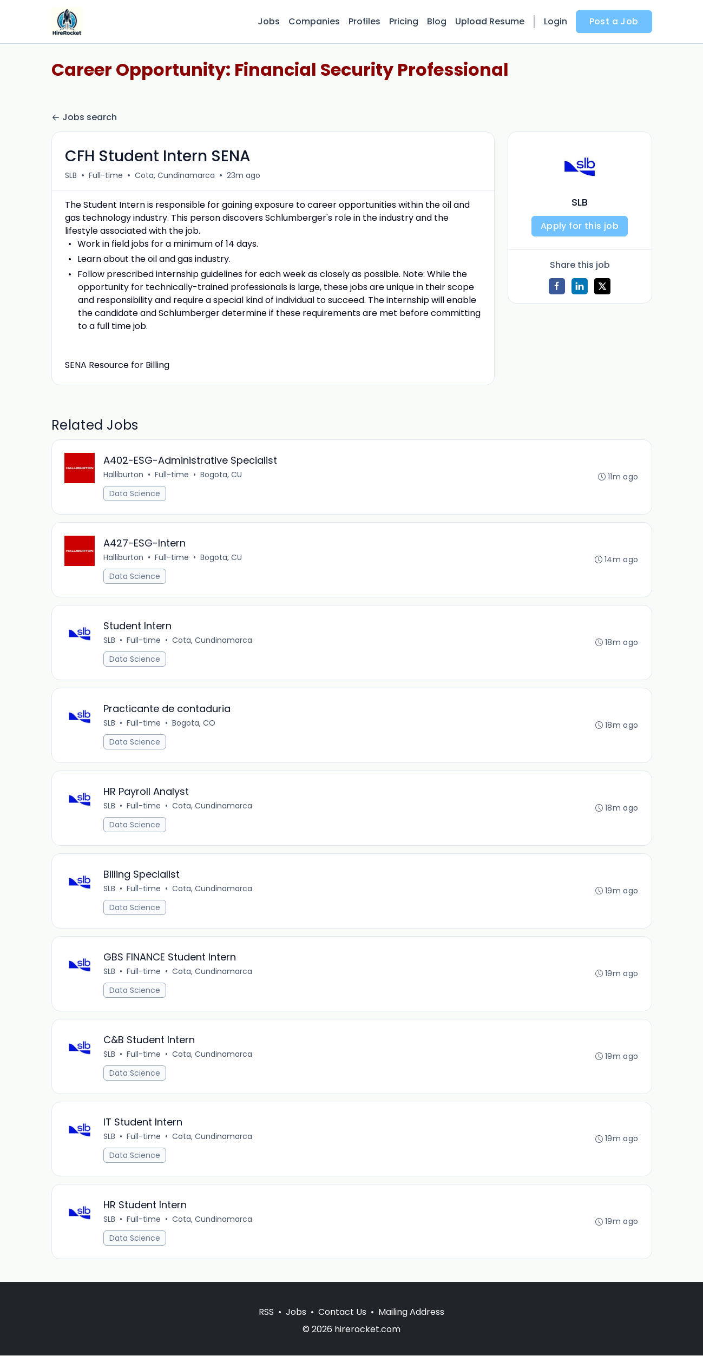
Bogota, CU (221, 474)
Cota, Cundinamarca (175, 175)
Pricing (403, 21)
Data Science (135, 493)
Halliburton (124, 474)
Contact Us (342, 1312)
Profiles (364, 21)
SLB (71, 175)
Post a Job (614, 21)
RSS (266, 1312)
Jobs (269, 21)
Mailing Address (411, 1312)
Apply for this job (580, 226)
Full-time (106, 175)
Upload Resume (489, 21)
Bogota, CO (194, 723)
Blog (436, 21)
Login (555, 21)
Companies (314, 21)
